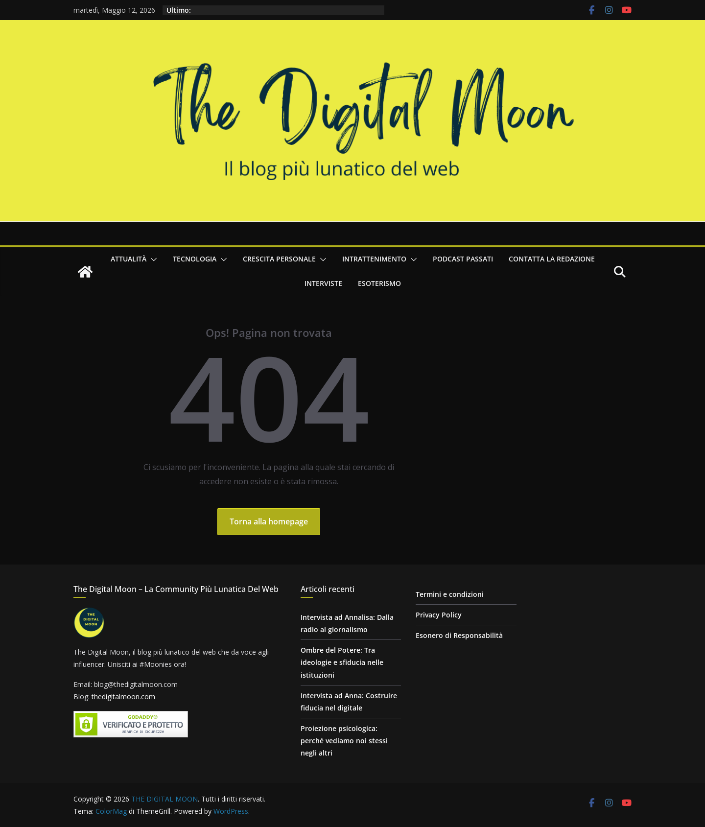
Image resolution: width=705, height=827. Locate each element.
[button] (151, 259)
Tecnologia (194, 258)
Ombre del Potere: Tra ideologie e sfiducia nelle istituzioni (342, 662)
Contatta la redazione (552, 258)
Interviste (323, 283)
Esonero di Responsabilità (459, 635)
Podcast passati (463, 258)
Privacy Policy (439, 614)
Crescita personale (279, 258)
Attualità (128, 258)
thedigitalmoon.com (123, 696)
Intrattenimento (374, 258)
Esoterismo (379, 283)
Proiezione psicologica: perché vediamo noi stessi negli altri (344, 740)
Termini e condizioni (450, 594)
